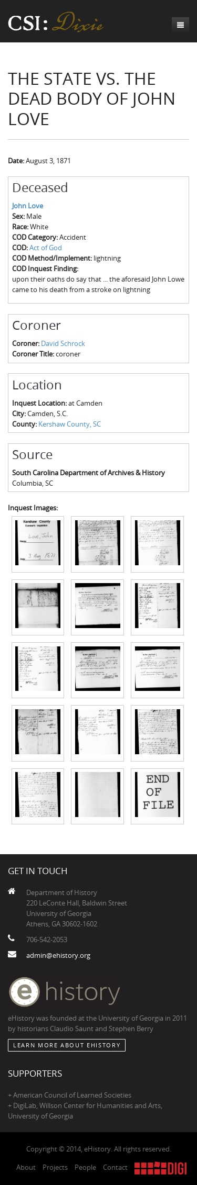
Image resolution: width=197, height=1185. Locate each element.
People (85, 1167)
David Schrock (63, 343)
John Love (27, 205)
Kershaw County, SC (69, 424)
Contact (115, 1167)
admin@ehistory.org (58, 955)
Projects (55, 1167)
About (26, 1167)
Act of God (45, 247)
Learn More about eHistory (66, 1045)
